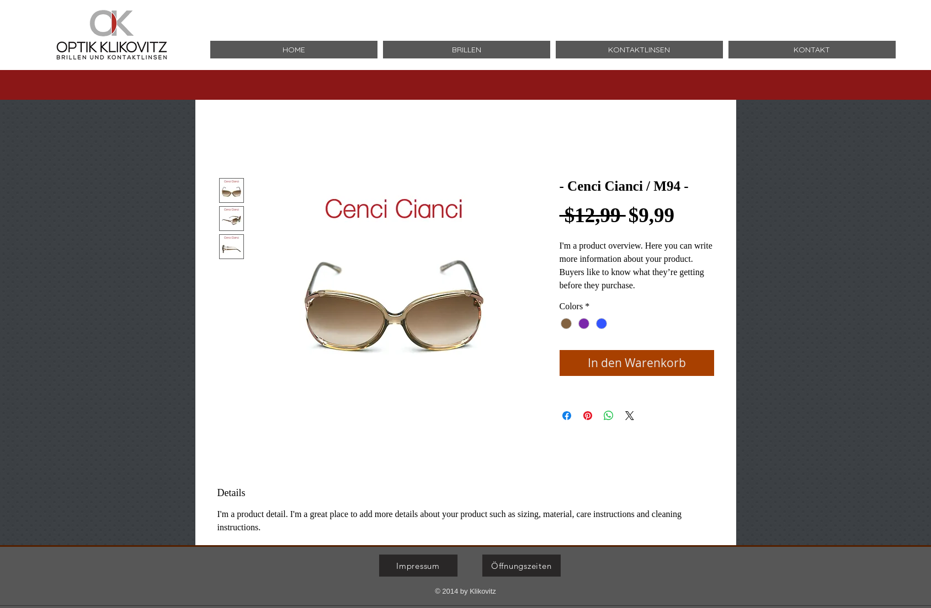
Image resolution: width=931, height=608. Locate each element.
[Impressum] (418, 566)
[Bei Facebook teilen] (566, 415)
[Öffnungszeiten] (521, 566)
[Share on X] (629, 415)
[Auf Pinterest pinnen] (587, 415)
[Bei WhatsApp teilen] (608, 415)
